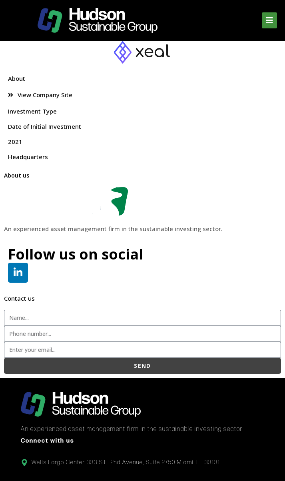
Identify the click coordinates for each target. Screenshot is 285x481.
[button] (269, 20)
